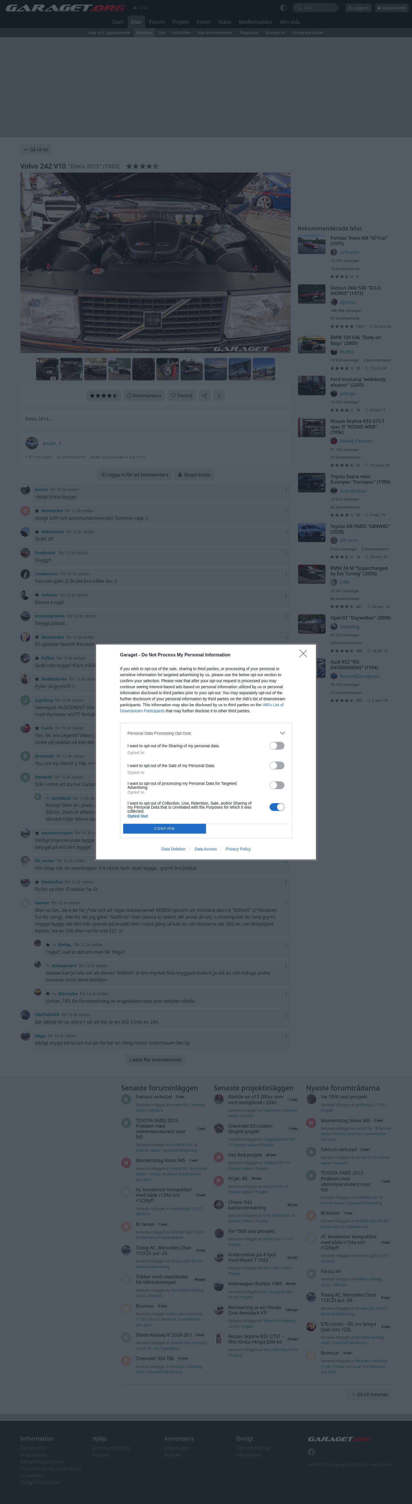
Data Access (206, 849)
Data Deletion (173, 849)
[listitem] (206, 733)
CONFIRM (164, 829)
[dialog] (206, 752)
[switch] (277, 746)
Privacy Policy (238, 849)
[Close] (305, 655)
